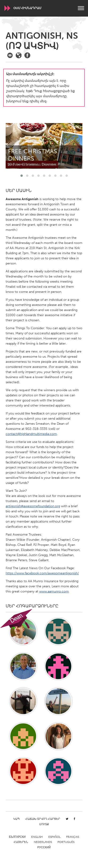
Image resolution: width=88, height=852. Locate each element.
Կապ (16, 819)
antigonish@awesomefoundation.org (33, 506)
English (37, 836)
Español (54, 836)
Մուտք (44, 824)
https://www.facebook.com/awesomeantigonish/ (42, 573)
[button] (21, 175)
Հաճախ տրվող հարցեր (42, 819)
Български (17, 836)
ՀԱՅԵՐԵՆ (21, 842)
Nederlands (43, 842)
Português (65, 842)
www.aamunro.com (54, 591)
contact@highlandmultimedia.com (31, 434)
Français (72, 836)
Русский (44, 847)
